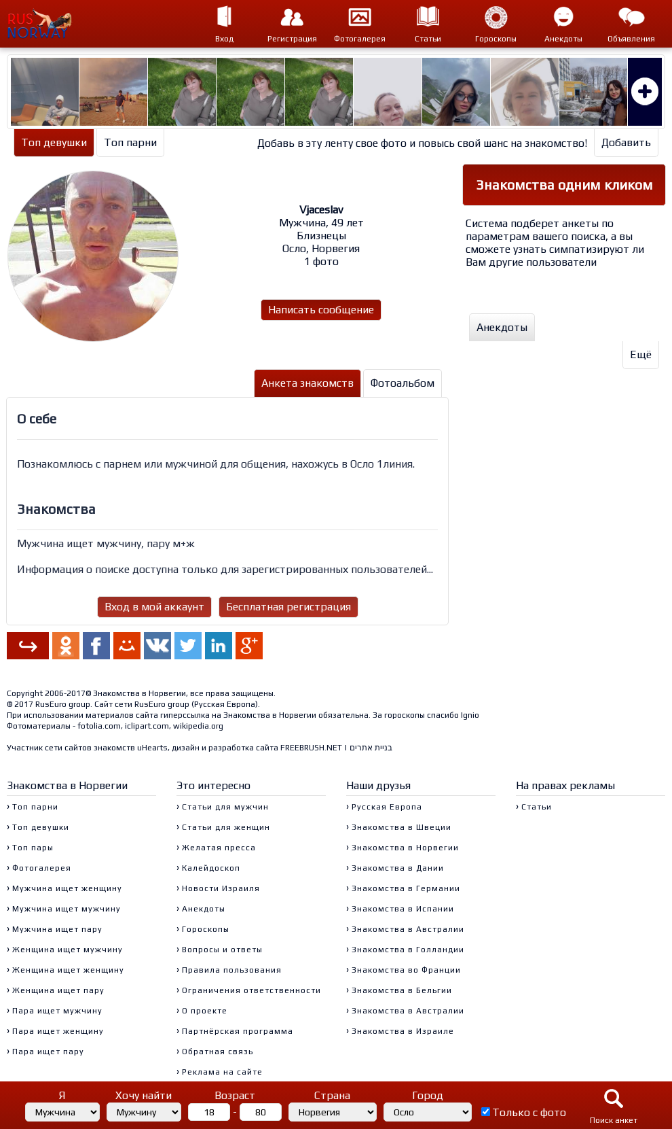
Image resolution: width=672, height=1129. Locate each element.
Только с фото (529, 1112)
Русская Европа (224, 704)
